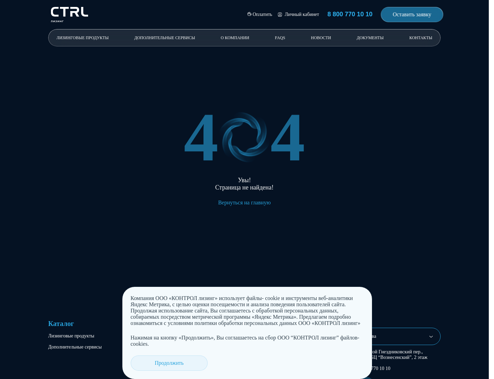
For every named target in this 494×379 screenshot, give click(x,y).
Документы (370, 37)
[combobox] (397, 336)
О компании (235, 37)
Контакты (420, 37)
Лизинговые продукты (83, 37)
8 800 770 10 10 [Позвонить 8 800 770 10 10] (349, 14)
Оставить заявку (412, 14)
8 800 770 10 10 (374, 368)
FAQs (280, 37)
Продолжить (157, 363)
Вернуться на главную (244, 202)
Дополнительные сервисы (165, 37)
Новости (321, 37)
